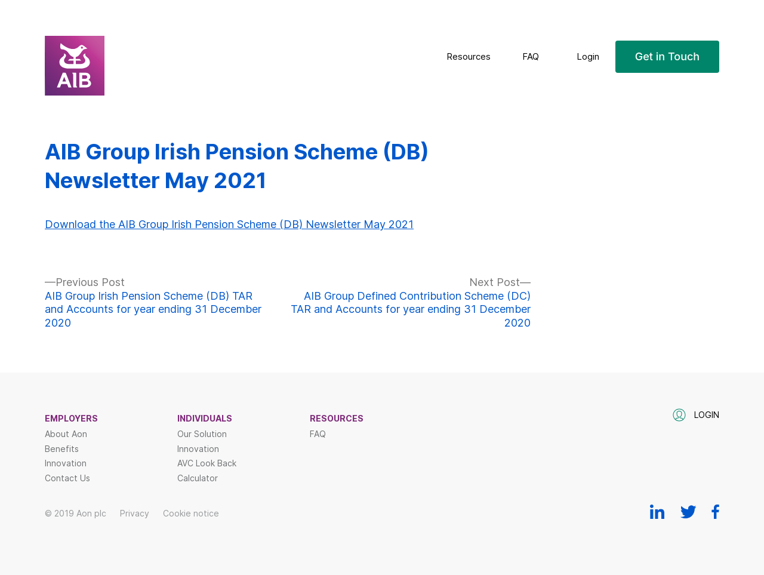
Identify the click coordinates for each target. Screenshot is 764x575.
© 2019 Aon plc (75, 513)
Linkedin (657, 512)
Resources (468, 56)
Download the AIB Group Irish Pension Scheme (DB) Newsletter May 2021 (229, 224)
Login (588, 56)
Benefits (62, 449)
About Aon (66, 434)
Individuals (204, 418)
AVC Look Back (206, 463)
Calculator (197, 478)
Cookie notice (191, 513)
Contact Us (67, 478)
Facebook (715, 512)
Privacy (134, 513)
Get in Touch (667, 56)
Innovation (66, 463)
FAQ (530, 56)
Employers (71, 418)
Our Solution (202, 434)
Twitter (688, 512)
